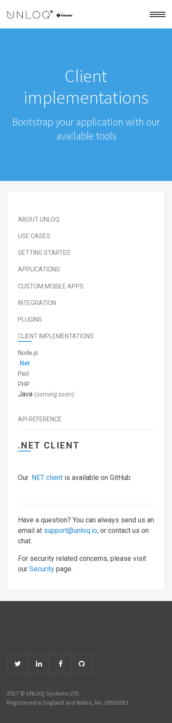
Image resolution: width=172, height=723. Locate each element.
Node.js (28, 352)
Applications (39, 269)
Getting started (44, 252)
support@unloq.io (70, 530)
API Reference (40, 419)
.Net (24, 363)
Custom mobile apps (51, 286)
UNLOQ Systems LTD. (53, 693)
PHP (24, 384)
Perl (23, 373)
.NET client (46, 477)
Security (41, 569)
